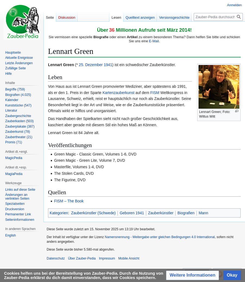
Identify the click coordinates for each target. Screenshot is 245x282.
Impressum (107, 258)
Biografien (186, 213)
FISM (154, 92)
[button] (192, 275)
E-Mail (154, 41)
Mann (203, 213)
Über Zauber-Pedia (82, 258)
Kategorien (59, 213)
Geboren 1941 (132, 213)
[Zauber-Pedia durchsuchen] (218, 17)
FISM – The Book (69, 201)
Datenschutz (56, 258)
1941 (108, 65)
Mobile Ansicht (128, 258)
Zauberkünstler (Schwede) (93, 213)
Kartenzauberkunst (119, 92)
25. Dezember (91, 65)
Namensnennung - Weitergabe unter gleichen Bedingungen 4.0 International (160, 237)
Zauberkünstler (160, 213)
